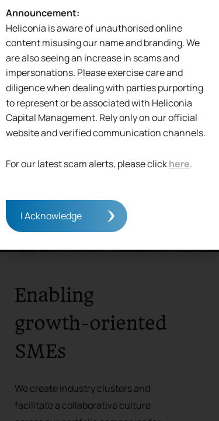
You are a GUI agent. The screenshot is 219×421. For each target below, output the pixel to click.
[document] (109, 210)
